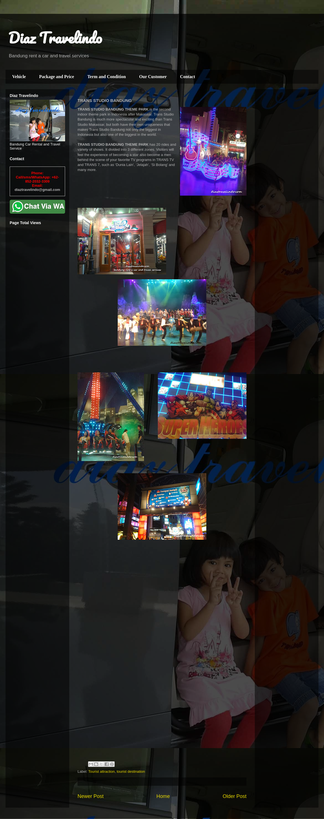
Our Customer (153, 76)
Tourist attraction (101, 771)
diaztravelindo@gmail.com (37, 190)
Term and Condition (106, 76)
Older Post (234, 796)
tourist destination (131, 771)
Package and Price (56, 76)
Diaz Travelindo (55, 37)
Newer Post (91, 796)
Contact (187, 76)
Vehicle (19, 76)
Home (163, 796)
